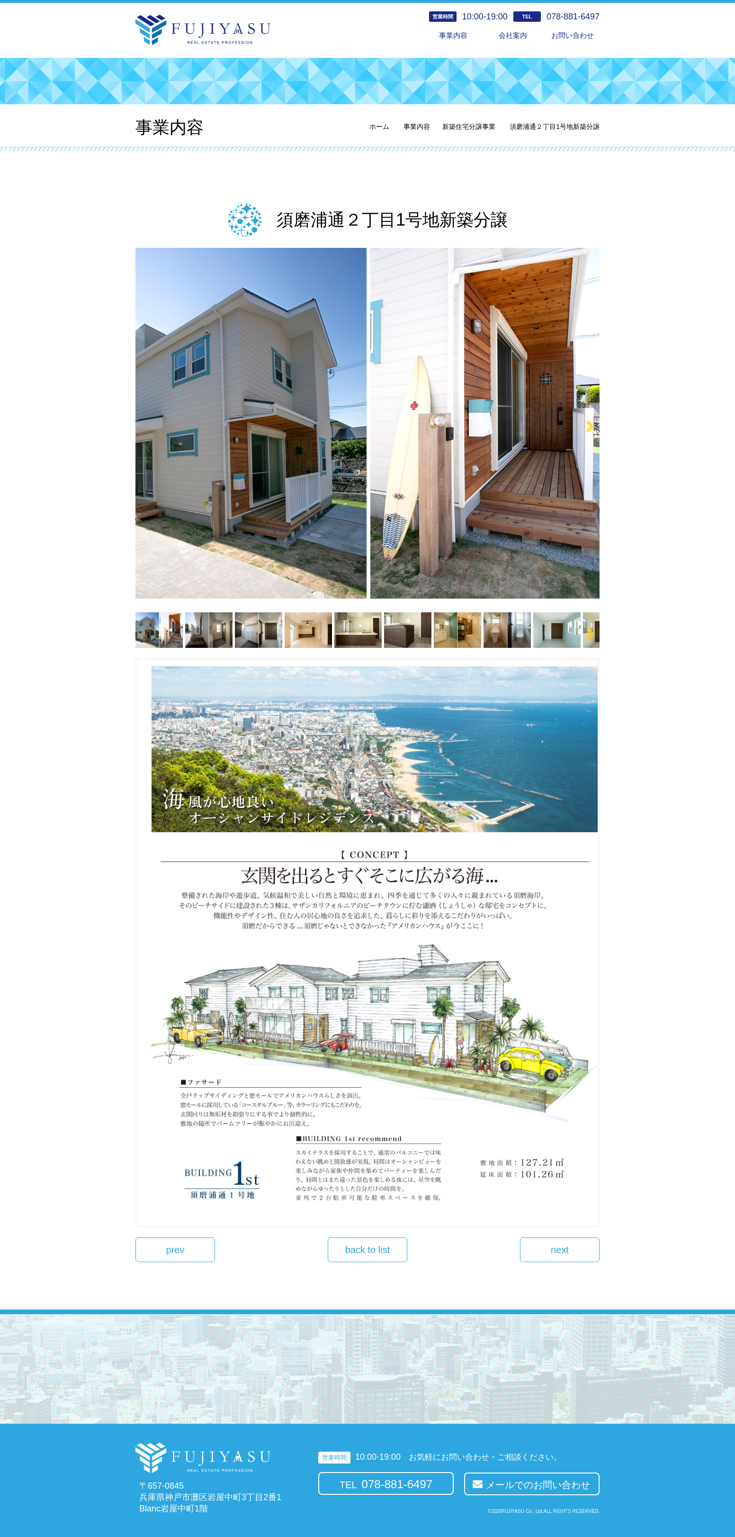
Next (590, 426)
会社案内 (513, 35)
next (560, 1250)
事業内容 (453, 35)
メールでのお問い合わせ (538, 1485)
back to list (367, 1250)
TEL (386, 1484)
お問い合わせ (572, 35)
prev (175, 1250)
